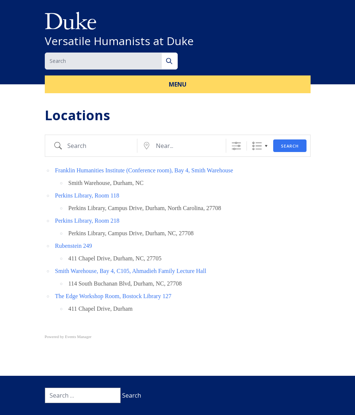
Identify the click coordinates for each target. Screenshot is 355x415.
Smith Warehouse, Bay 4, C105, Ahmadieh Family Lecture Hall (131, 271)
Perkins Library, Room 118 (87, 195)
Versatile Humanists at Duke (119, 41)
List (257, 146)
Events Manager (78, 336)
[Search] (170, 61)
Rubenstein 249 (73, 246)
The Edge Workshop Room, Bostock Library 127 (113, 296)
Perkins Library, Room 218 (87, 220)
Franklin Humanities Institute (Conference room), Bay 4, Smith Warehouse (144, 170)
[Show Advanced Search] (236, 146)
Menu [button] (178, 84)
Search (290, 146)
